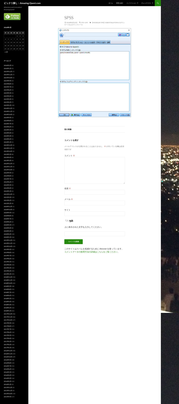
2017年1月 (7, 348)
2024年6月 (7, 127)
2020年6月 (7, 222)
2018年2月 (7, 308)
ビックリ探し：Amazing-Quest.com (22, 3)
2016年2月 (7, 381)
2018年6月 (7, 295)
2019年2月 (7, 271)
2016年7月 (7, 366)
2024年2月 (7, 139)
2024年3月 (7, 136)
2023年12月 (8, 145)
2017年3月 (7, 341)
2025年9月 (7, 81)
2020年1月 (7, 237)
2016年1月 (7, 384)
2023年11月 (8, 148)
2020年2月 (7, 234)
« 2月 (6, 52)
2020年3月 (7, 231)
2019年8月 (7, 252)
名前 (67, 188)
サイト (67, 210)
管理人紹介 (119, 3)
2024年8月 (7, 121)
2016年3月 (7, 378)
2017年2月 (7, 344)
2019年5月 (7, 262)
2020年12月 (8, 206)
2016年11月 (8, 354)
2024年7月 (7, 124)
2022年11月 (8, 167)
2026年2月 (7, 65)
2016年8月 (7, 363)
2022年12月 (8, 163)
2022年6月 (7, 182)
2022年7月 (7, 179)
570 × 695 (84, 23)
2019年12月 (8, 240)
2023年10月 (8, 151)
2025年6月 (7, 90)
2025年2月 (7, 102)
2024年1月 (7, 142)
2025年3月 (7, 99)
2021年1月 (7, 203)
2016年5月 (7, 372)
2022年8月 (7, 176)
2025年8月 (7, 84)
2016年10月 (8, 357)
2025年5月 (7, 93)
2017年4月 (7, 338)
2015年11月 (8, 390)
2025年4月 (7, 96)
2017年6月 (7, 332)
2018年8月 (7, 289)
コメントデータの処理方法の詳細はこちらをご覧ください (90, 252)
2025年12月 (8, 71)
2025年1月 (7, 105)
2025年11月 (8, 75)
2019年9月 (7, 249)
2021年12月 (8, 194)
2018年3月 (7, 305)
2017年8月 (7, 326)
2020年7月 (7, 219)
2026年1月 (7, 68)
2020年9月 (7, 213)
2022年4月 (7, 188)
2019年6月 (7, 259)
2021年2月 (7, 200)
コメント (69, 155)
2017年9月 (7, 323)
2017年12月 (8, 314)
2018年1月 (7, 311)
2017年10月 (8, 320)
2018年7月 (7, 292)
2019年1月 (7, 274)
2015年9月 (7, 397)
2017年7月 (7, 329)
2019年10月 (8, 246)
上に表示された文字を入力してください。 (83, 227)
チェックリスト (146, 3)
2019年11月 (8, 243)
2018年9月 (7, 286)
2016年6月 (7, 369)
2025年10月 (8, 78)
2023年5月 (7, 154)
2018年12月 (8, 277)
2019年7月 (7, 256)
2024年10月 (8, 114)
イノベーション (131, 3)
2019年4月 (7, 265)
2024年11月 (8, 111)
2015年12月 (8, 387)
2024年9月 (7, 117)
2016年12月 (8, 351)
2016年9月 (7, 360)
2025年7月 (7, 87)
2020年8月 (7, 216)
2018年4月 (7, 302)
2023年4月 (7, 157)
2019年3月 (7, 268)
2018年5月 (7, 298)
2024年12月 (8, 108)
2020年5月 (7, 225)
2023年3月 (7, 160)
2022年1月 (7, 191)
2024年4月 (7, 133)
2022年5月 (7, 185)
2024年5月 (7, 130)
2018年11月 (8, 280)
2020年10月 (8, 209)
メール (68, 199)
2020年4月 (7, 228)
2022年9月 (7, 173)
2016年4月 (7, 375)
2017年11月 (8, 317)
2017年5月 (7, 335)
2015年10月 (8, 394)
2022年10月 (8, 170)
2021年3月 (7, 197)
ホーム (111, 3)
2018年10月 (8, 283)
